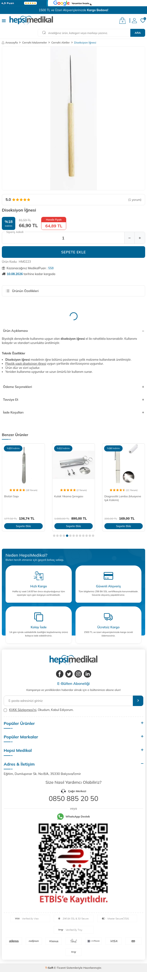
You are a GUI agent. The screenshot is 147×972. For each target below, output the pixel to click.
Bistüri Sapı (11, 496)
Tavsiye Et (73, 399)
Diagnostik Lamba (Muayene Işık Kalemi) (122, 498)
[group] (73, 118)
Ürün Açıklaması (73, 331)
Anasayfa (10, 42)
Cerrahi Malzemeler (34, 42)
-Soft (49, 967)
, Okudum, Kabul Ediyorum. (39, 710)
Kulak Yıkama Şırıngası (68, 496)
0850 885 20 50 (73, 798)
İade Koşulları (73, 412)
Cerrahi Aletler (60, 42)
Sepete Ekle (73, 252)
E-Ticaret (60, 967)
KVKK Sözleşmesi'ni (22, 710)
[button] (54, 536)
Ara (138, 32)
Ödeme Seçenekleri (73, 387)
